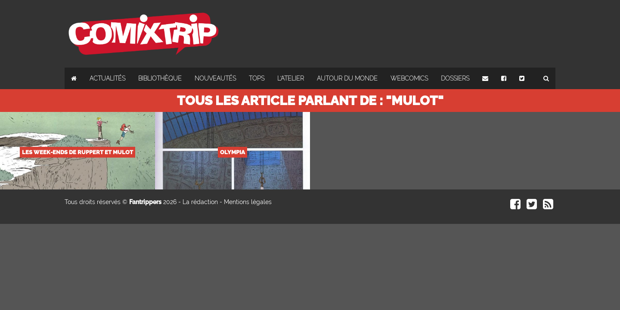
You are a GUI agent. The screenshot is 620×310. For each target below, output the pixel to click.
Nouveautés (215, 78)
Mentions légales (248, 201)
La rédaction (200, 201)
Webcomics (409, 78)
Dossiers (455, 78)
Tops (256, 78)
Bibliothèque (160, 78)
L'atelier (290, 78)
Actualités (107, 78)
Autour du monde (347, 78)
